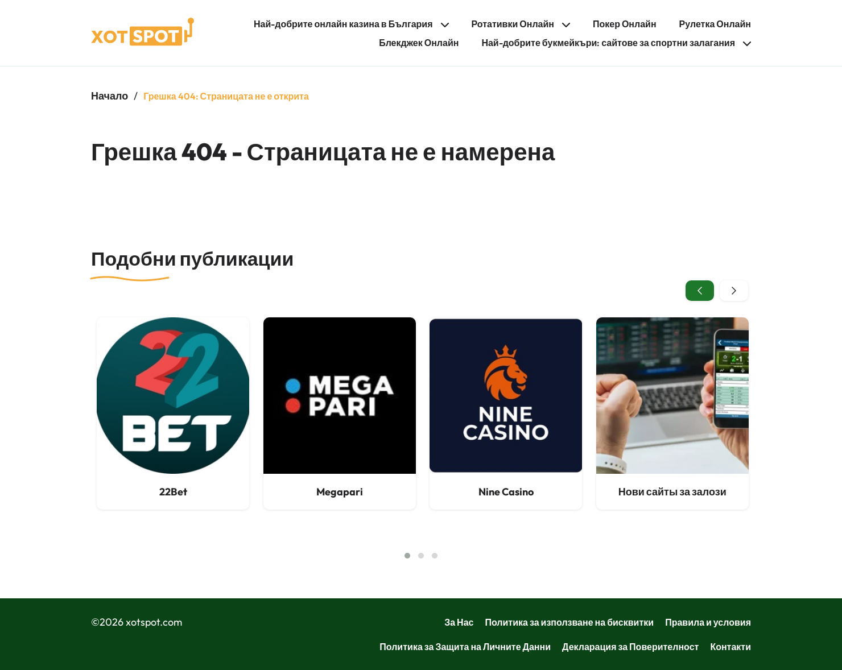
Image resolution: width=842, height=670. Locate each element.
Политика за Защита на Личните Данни (465, 646)
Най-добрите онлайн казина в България (343, 24)
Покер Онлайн (625, 24)
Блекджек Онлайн (419, 42)
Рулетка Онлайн (715, 24)
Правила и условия (708, 622)
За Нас (458, 622)
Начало (109, 95)
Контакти (730, 646)
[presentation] (700, 290)
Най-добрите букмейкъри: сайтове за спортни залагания (608, 42)
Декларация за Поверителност (630, 646)
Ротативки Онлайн (513, 24)
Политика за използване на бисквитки (569, 622)
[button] (407, 555)
